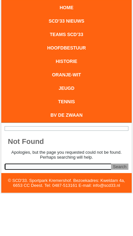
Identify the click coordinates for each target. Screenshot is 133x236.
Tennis (66, 101)
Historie (66, 61)
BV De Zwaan (66, 115)
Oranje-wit (66, 74)
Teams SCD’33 (66, 34)
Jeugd (66, 88)
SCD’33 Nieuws (67, 21)
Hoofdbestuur (66, 47)
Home (66, 7)
